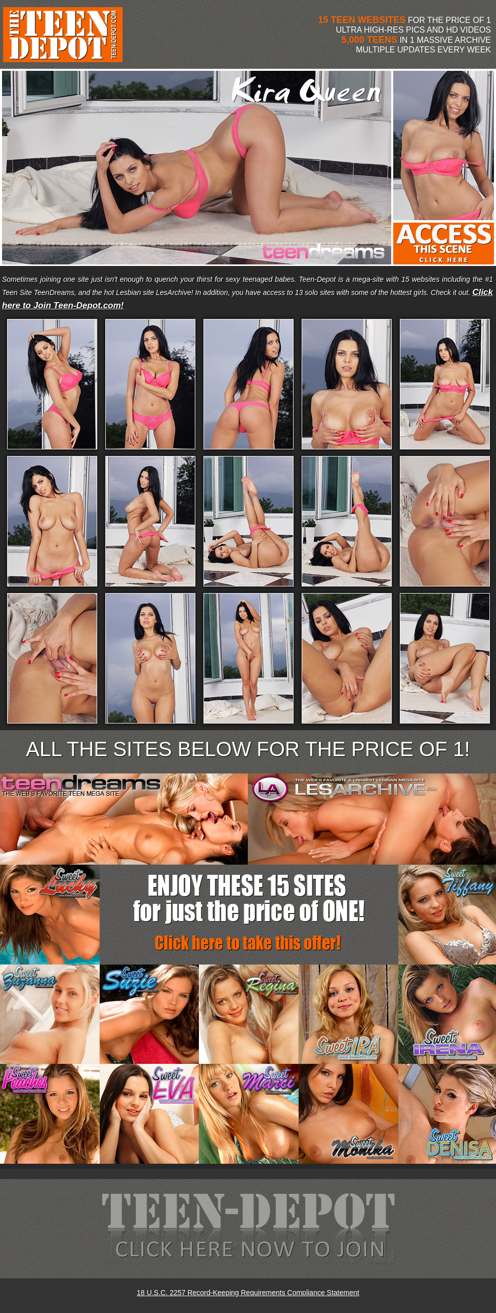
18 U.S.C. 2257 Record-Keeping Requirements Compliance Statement (248, 1293)
